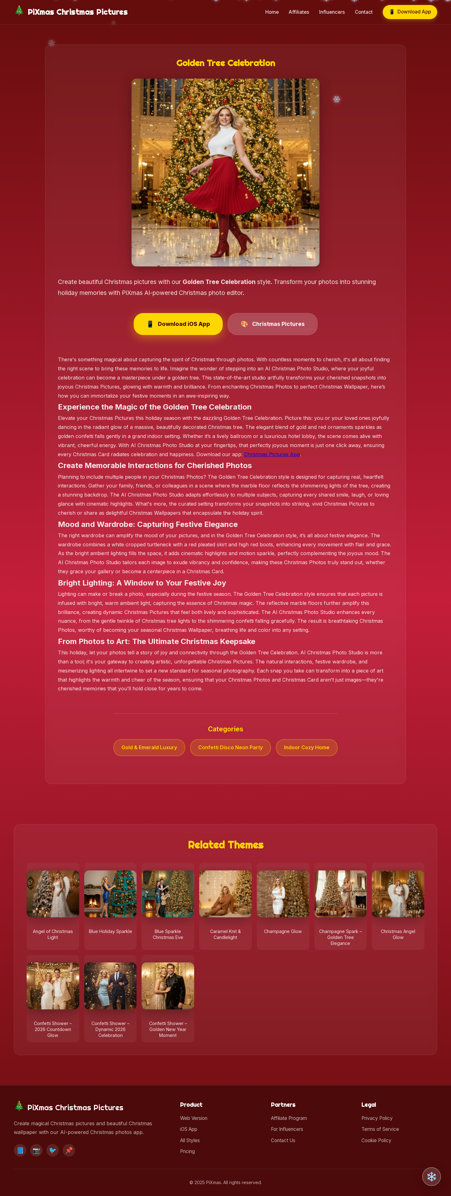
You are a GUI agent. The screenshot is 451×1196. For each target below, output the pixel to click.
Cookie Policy (376, 1140)
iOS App (188, 1129)
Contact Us (283, 1140)
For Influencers (287, 1129)
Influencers (332, 12)
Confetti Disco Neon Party (230, 747)
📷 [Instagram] (36, 1150)
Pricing (187, 1151)
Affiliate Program (289, 1118)
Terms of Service (380, 1129)
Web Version (193, 1118)
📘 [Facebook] (20, 1150)
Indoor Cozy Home (306, 747)
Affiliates (299, 12)
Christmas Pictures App (272, 454)
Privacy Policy (377, 1118)
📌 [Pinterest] (69, 1150)
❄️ (431, 1177)
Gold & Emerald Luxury (149, 747)
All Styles (190, 1140)
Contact (364, 12)
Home (272, 12)
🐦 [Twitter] (53, 1150)
